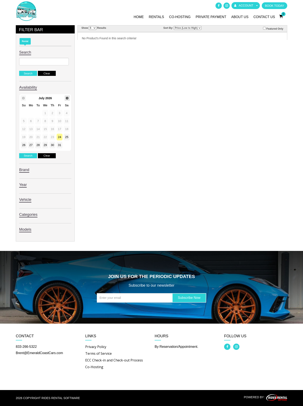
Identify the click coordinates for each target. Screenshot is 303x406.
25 (66, 137)
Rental (25, 41)
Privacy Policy (95, 346)
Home (139, 17)
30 (52, 145)
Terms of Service (98, 353)
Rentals (156, 17)
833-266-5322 (26, 346)
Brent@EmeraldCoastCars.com (39, 353)
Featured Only (273, 28)
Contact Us (264, 17)
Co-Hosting (180, 17)
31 (59, 145)
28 (38, 145)
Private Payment (211, 17)
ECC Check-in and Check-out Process (114, 360)
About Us (240, 17)
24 (59, 137)
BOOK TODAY (274, 5)
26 (23, 145)
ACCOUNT (246, 5)
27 (31, 145)
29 (45, 145)
